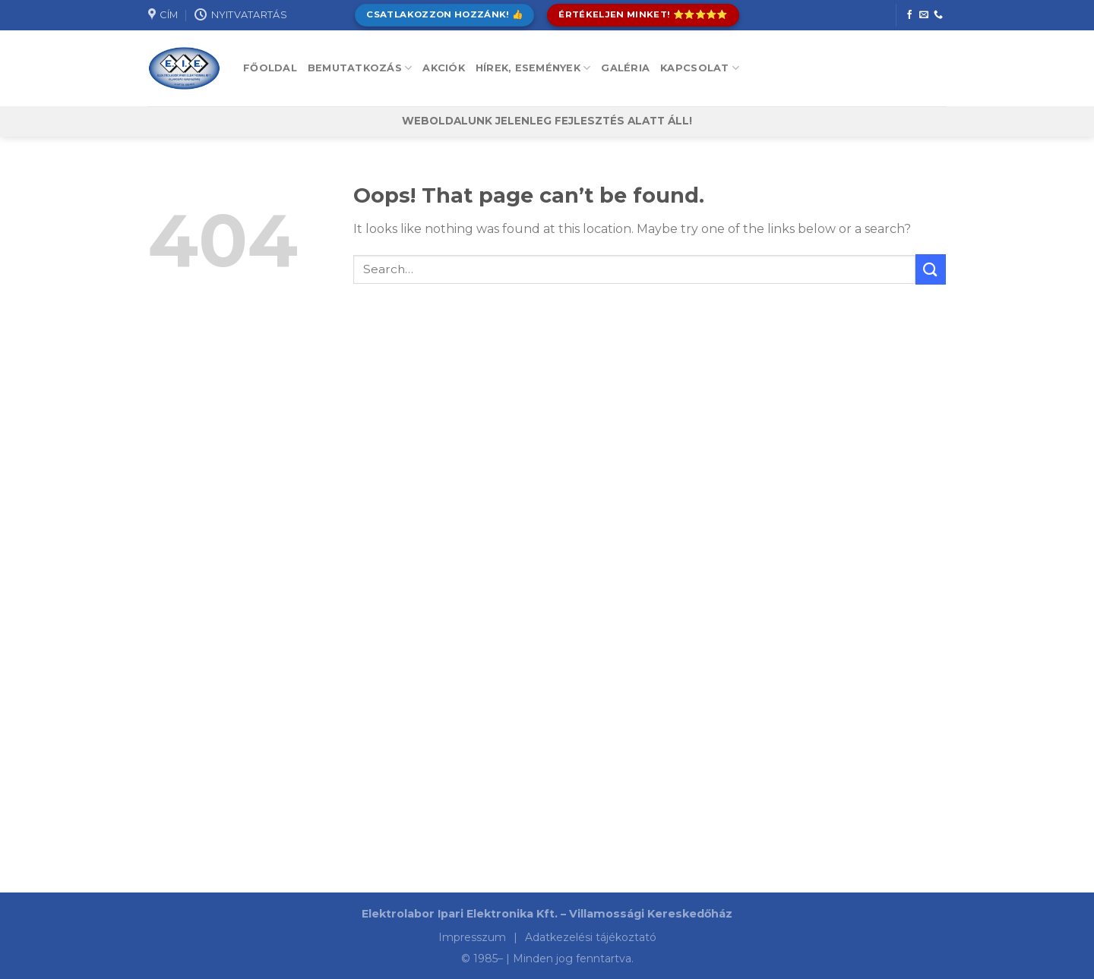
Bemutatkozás (360, 68)
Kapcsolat (699, 68)
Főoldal (270, 68)
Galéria (625, 68)
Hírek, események (533, 68)
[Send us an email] (923, 15)
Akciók (443, 68)
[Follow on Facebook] (909, 15)
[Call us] (938, 15)
